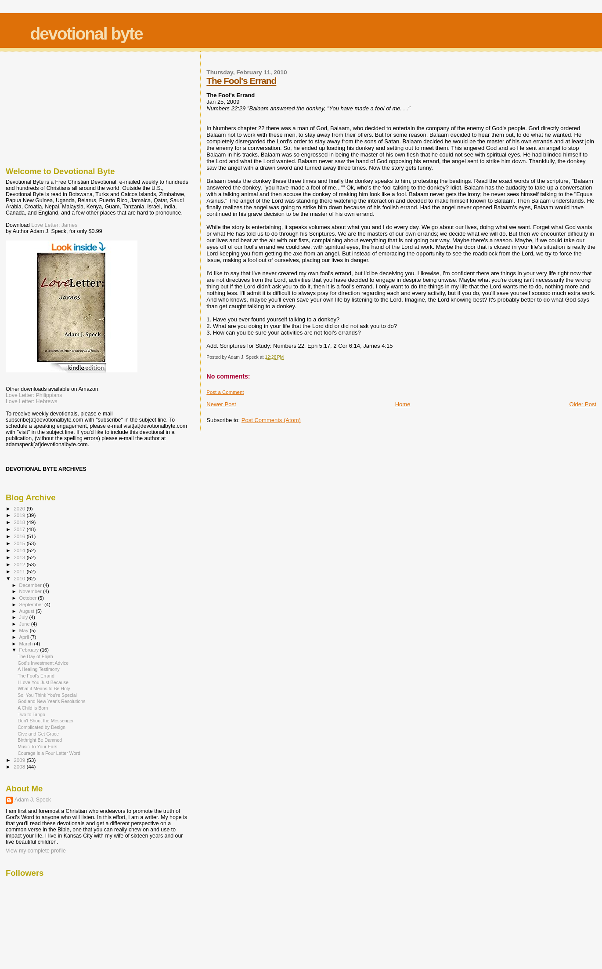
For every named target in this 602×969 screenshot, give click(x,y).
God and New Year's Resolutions (51, 701)
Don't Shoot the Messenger (46, 720)
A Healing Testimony (39, 669)
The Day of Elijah (35, 656)
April (24, 637)
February (29, 649)
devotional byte (86, 33)
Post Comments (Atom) (271, 420)
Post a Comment (225, 392)
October (28, 598)
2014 (20, 550)
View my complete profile (36, 851)
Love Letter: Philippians (34, 395)
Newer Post (221, 404)
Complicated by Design (41, 727)
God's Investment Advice (43, 663)
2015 (20, 543)
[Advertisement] (50, 107)
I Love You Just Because (43, 682)
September (32, 604)
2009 (20, 760)
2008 (20, 766)
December (31, 585)
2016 (20, 536)
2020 (20, 508)
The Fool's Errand (241, 81)
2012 (20, 564)
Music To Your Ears (37, 746)
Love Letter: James (54, 225)
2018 (20, 522)
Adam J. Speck (32, 800)
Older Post (583, 404)
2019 (20, 515)
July (24, 617)
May (24, 630)
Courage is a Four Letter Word (49, 753)
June (25, 624)
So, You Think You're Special (47, 695)
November (31, 591)
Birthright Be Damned (40, 740)
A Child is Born (33, 707)
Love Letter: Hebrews (31, 401)
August (27, 611)
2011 (20, 571)
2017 (20, 529)
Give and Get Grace (38, 733)
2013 (20, 557)
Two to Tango (31, 714)
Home (403, 404)
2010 (20, 578)
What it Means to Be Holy (44, 688)
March (26, 643)
